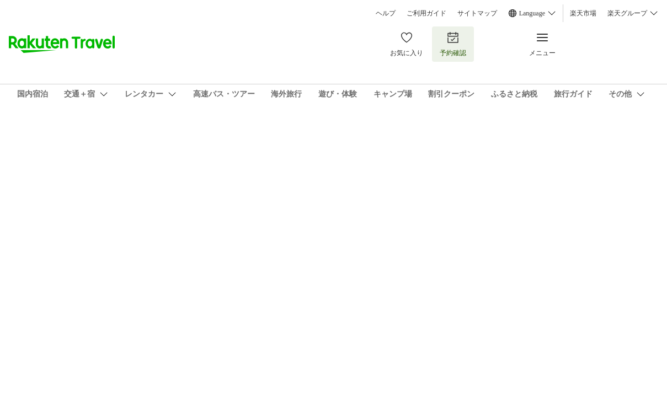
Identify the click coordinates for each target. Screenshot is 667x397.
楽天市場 (583, 13)
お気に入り (406, 44)
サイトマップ (477, 13)
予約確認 (453, 44)
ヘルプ (386, 13)
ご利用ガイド (426, 13)
